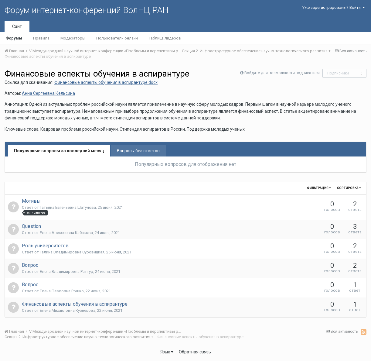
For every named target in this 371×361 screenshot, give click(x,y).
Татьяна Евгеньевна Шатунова (68, 207)
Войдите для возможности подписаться (282, 72)
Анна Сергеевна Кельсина (48, 93)
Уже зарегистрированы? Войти (333, 7)
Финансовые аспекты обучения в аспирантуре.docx (106, 82)
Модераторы (72, 38)
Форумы (13, 38)
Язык (166, 351)
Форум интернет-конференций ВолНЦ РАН (86, 10)
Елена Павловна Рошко (62, 291)
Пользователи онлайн (117, 38)
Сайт (17, 26)
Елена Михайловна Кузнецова (67, 310)
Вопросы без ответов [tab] (138, 150)
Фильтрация (319, 188)
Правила (41, 38)
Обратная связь (195, 351)
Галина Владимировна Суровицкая (72, 252)
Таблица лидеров (165, 38)
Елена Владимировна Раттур (66, 271)
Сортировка (349, 188)
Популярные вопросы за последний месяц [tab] (59, 150)
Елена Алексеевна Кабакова (66, 232)
